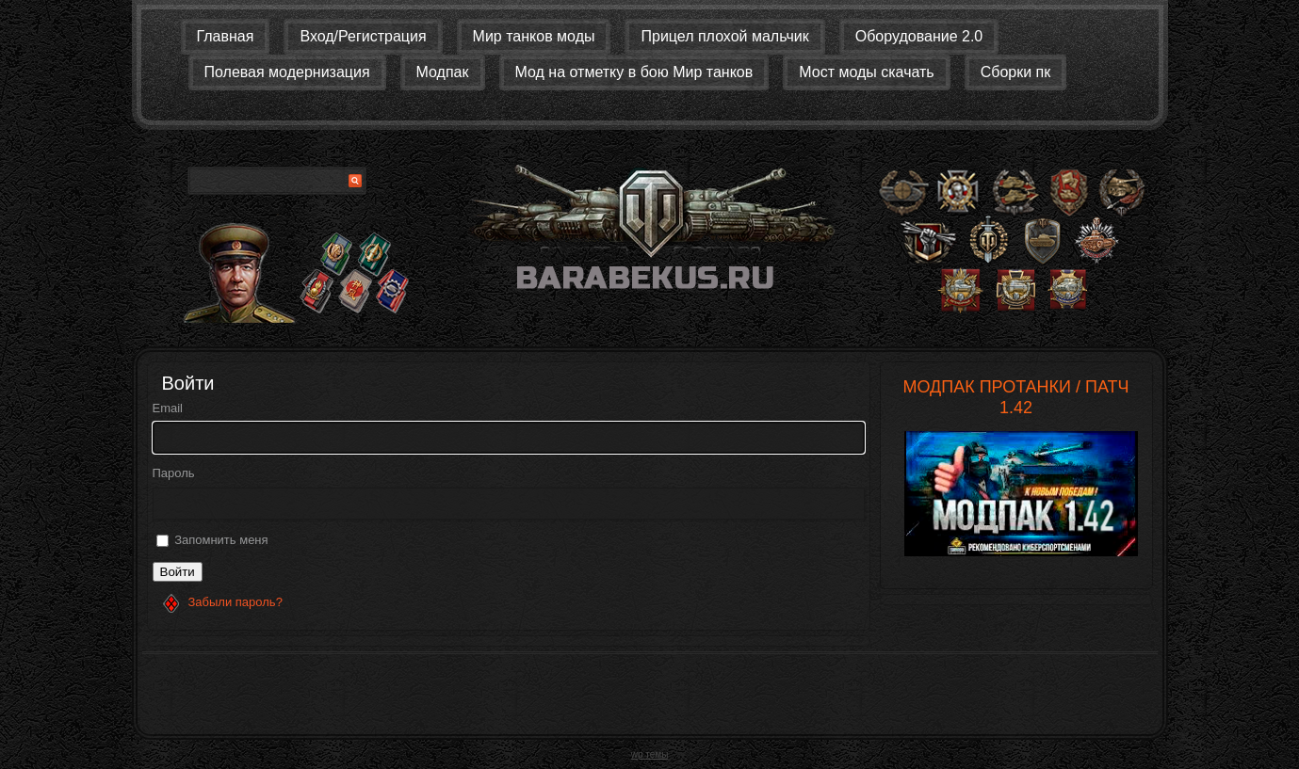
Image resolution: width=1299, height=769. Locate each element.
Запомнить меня (221, 540)
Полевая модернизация (287, 72)
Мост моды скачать (866, 72)
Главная (225, 36)
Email (168, 408)
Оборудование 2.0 (919, 36)
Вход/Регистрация (363, 36)
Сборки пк (1016, 72)
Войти (177, 572)
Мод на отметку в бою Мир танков (634, 72)
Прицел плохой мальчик (724, 36)
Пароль (174, 473)
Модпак (442, 72)
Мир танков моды (534, 36)
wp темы (650, 754)
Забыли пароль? (235, 602)
